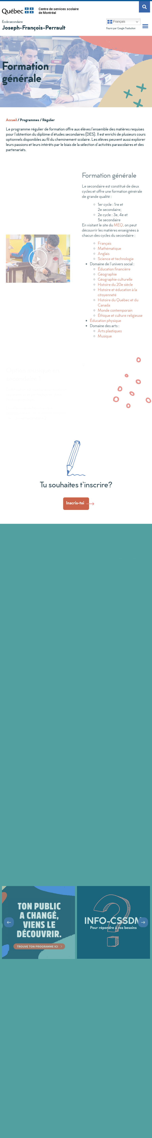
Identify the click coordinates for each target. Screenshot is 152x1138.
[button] (145, 26)
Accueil (11, 119)
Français (116, 21)
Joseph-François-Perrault (34, 27)
